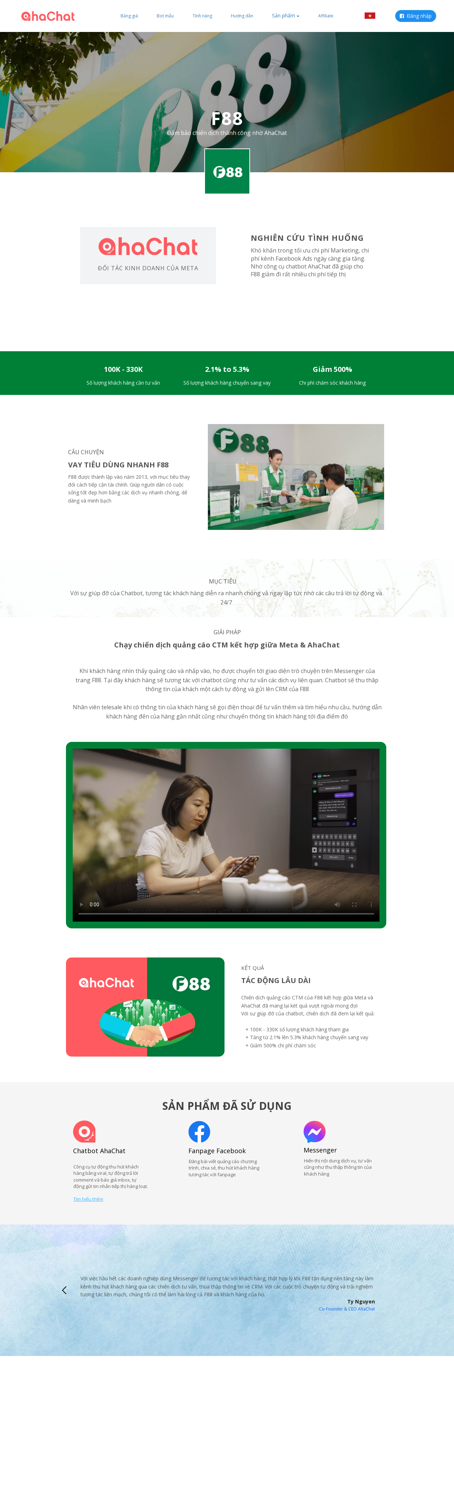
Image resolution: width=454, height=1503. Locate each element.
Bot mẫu (165, 16)
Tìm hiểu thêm (88, 1199)
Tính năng (202, 16)
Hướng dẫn (242, 16)
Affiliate (325, 16)
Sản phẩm (285, 15)
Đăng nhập (416, 15)
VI (375, 15)
